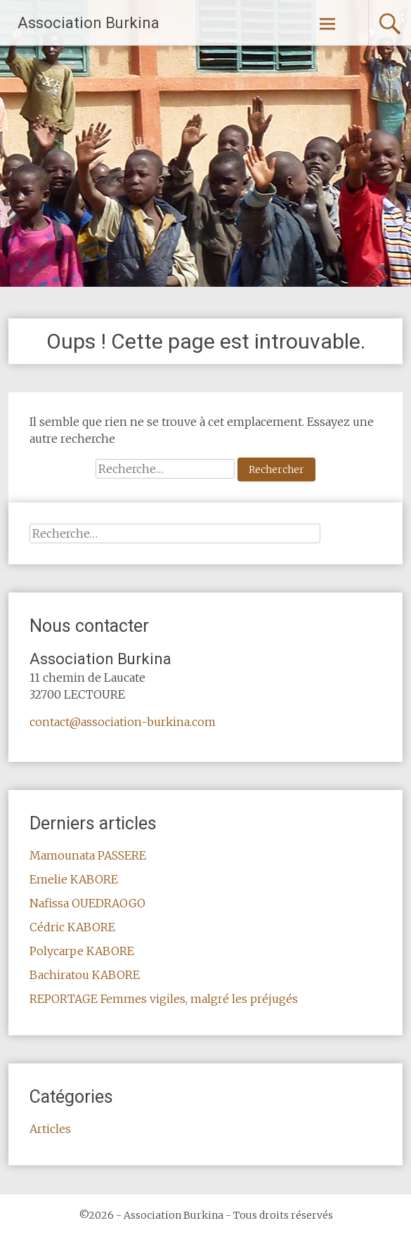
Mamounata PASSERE (88, 855)
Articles (50, 1129)
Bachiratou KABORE (85, 975)
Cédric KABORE (72, 927)
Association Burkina (88, 23)
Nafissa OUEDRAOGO (87, 903)
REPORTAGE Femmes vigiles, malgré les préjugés (164, 999)
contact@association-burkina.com (123, 722)
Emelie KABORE (74, 879)
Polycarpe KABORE (82, 951)
